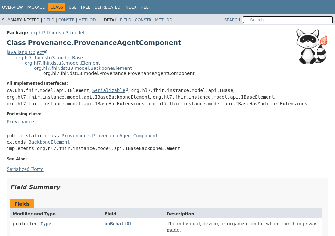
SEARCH (232, 20)
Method (87, 20)
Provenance (20, 121)
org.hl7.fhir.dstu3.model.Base (49, 57)
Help (146, 7)
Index (130, 7)
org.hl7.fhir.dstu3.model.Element (62, 63)
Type (45, 223)
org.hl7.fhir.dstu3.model (56, 32)
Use (73, 7)
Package (36, 7)
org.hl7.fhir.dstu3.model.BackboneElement (83, 68)
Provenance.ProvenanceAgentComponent (110, 135)
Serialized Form (25, 169)
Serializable (108, 90)
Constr (66, 20)
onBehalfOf (118, 223)
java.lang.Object (25, 52)
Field (48, 20)
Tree (85, 7)
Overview (12, 7)
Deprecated (108, 7)
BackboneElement (49, 142)
